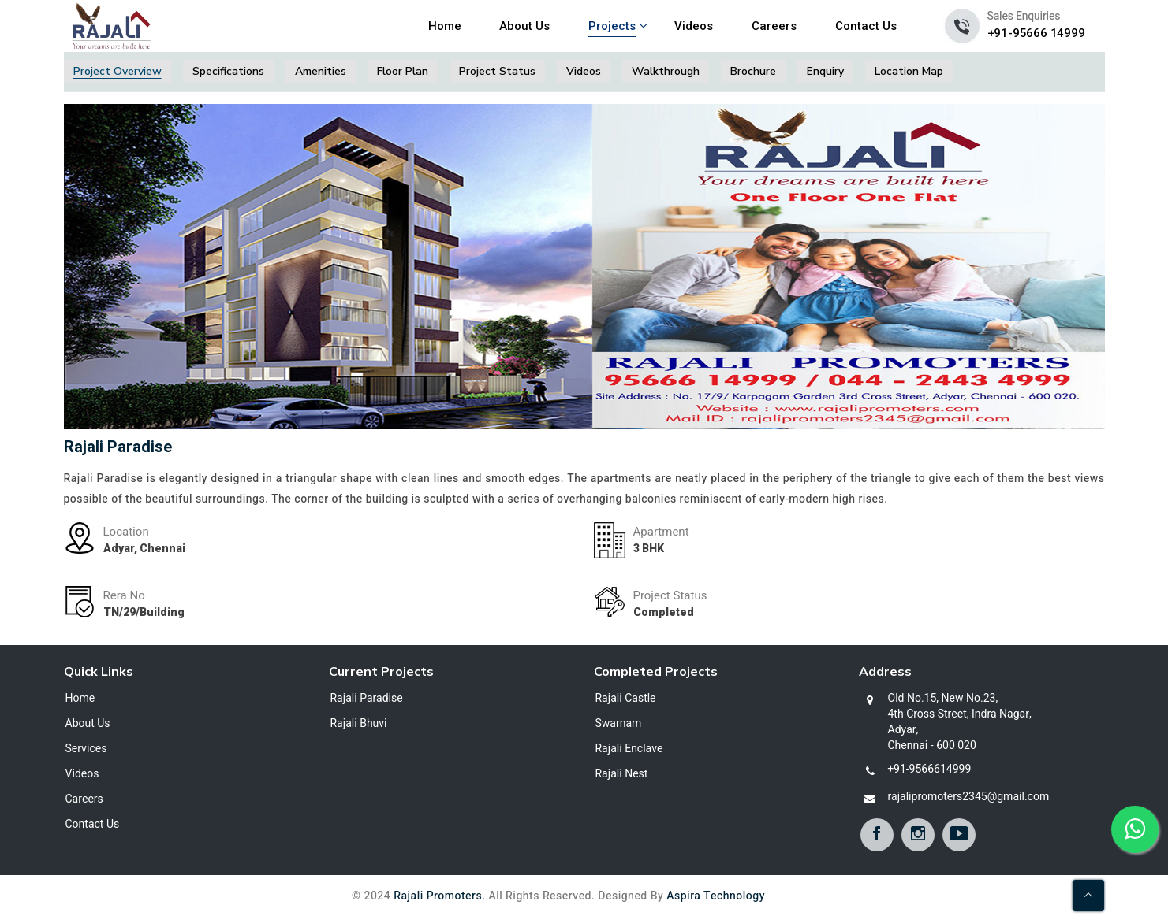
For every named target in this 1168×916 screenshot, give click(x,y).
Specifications (228, 71)
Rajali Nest (621, 774)
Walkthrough (666, 71)
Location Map (909, 71)
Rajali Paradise (366, 698)
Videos (693, 26)
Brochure (753, 71)
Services (86, 749)
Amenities (320, 71)
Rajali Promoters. (439, 896)
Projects (612, 26)
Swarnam (618, 724)
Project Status (497, 71)
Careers (774, 26)
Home (444, 26)
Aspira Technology (715, 896)
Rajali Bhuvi (358, 724)
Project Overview (117, 71)
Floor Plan (402, 71)
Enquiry (825, 71)
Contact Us (866, 26)
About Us (524, 26)
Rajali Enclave (629, 749)
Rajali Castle (625, 698)
